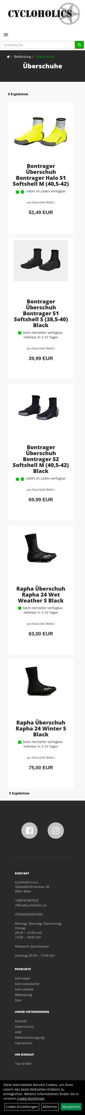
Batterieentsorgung (29, 1037)
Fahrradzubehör (27, 984)
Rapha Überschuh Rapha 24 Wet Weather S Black (40, 594)
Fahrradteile (24, 989)
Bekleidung (22, 56)
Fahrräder (22, 978)
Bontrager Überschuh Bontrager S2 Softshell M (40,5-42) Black (41, 459)
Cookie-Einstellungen (22, 1106)
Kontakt (20, 1021)
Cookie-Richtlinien (30, 1098)
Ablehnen (50, 1106)
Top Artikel (23, 1063)
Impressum (23, 1043)
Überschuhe (44, 56)
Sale (18, 1000)
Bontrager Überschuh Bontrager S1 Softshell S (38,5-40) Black (41, 313)
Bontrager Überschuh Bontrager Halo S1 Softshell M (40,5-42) (41, 174)
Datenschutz (24, 1026)
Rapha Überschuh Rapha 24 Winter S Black (41, 728)
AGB (18, 1032)
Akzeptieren (71, 1106)
